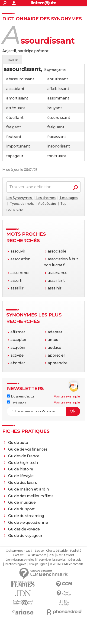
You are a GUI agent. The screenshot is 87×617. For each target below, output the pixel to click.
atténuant (15, 108)
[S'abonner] (43, 411)
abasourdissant (20, 79)
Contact (18, 555)
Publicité (75, 550)
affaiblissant (58, 89)
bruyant (54, 108)
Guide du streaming (26, 516)
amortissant (17, 98)
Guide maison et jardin (28, 489)
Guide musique (22, 502)
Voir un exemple (67, 396)
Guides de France (23, 456)
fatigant (13, 127)
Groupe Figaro (38, 564)
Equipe (39, 550)
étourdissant (58, 117)
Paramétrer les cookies (50, 559)
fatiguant (55, 127)
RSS (51, 555)
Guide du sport (21, 509)
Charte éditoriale (56, 550)
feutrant (13, 137)
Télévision (16, 402)
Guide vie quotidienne (28, 522)
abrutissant (57, 79)
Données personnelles (20, 559)
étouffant (15, 117)
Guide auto (18, 442)
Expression (50, 59)
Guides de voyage (24, 529)
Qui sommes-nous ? (19, 550)
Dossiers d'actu (20, 396)
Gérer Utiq (74, 559)
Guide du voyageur (25, 535)
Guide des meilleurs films (30, 496)
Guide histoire (20, 469)
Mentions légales (15, 564)
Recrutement (65, 555)
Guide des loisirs (22, 482)
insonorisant (58, 146)
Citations (71, 59)
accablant (15, 89)
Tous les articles (36, 555)
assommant (58, 98)
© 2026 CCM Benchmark (66, 564)
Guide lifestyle (21, 476)
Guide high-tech (23, 462)
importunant (18, 146)
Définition (12, 59)
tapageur (14, 156)
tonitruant (56, 156)
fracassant (56, 137)
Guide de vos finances (28, 449)
